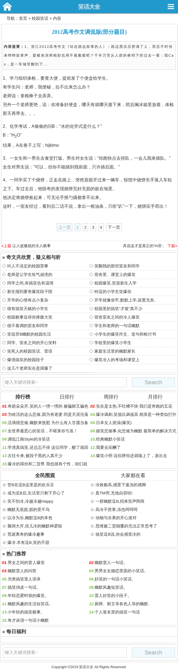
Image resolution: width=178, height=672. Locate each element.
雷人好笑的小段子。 (113, 595)
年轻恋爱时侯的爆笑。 (28, 595)
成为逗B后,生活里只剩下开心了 (36, 493)
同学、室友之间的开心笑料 (31, 342)
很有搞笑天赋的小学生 (27, 308)
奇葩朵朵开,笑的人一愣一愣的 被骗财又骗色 (48, 406)
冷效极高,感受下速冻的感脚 (120, 484)
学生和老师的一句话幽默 (117, 325)
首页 (23, 18)
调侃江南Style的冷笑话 (29, 439)
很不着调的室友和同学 (27, 325)
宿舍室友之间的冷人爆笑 (117, 317)
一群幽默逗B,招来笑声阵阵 (120, 501)
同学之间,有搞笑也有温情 (30, 283)
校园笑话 (40, 18)
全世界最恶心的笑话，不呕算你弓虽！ (43, 430)
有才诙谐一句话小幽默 (28, 620)
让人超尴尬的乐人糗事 (31, 246)
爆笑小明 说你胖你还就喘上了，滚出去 (131, 455)
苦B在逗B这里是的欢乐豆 (30, 484)
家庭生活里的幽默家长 (114, 351)
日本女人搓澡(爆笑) (114, 422)
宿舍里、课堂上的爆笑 (114, 274)
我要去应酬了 (108, 447)
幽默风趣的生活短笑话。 (30, 603)
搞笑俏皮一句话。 (24, 587)
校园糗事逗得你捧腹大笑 (29, 317)
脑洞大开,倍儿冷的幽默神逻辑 (34, 526)
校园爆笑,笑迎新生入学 (115, 283)
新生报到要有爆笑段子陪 (29, 291)
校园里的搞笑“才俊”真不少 (118, 308)
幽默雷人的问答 (22, 570)
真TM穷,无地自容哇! (113, 493)
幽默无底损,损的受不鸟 (28, 509)
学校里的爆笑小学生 (112, 342)
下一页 (114, 227)
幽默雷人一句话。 (111, 562)
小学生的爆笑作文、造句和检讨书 (125, 334)
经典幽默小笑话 (110, 439)
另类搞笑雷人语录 (24, 579)
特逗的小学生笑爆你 (112, 291)
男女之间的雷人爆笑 (26, 562)
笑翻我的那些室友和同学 (117, 266)
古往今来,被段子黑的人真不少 (35, 455)
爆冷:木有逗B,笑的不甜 (28, 542)
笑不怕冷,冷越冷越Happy (30, 501)
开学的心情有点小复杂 (27, 300)
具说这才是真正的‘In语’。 (144, 246)
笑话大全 (89, 6)
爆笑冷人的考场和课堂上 (117, 359)
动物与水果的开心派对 (116, 517)
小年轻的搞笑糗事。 (26, 612)
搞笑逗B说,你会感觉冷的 (117, 534)
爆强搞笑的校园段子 (25, 359)
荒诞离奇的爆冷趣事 (25, 534)
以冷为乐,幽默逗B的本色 (29, 517)
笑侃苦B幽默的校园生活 (29, 334)
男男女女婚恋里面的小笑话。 (121, 570)
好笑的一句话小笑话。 (115, 579)
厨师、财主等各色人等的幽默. (122, 603)
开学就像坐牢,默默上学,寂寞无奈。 (126, 300)
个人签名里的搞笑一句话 (117, 612)
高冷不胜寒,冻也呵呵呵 (116, 509)
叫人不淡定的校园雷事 (27, 266)
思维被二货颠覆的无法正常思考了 (126, 526)
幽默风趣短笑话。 (111, 587)
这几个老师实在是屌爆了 (29, 368)
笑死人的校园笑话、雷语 (29, 351)
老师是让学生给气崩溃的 (29, 274)
